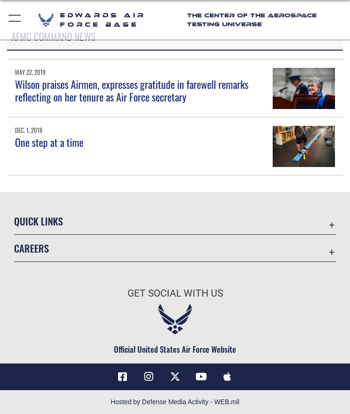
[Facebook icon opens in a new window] (123, 377)
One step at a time (49, 142)
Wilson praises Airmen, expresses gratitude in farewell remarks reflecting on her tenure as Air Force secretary (131, 90)
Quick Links (38, 221)
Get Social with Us (175, 293)
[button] (15, 20)
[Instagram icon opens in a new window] (149, 377)
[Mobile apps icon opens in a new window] (227, 377)
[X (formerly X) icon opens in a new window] (175, 377)
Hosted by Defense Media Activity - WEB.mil (175, 402)
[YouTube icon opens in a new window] (201, 377)
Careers (31, 248)
